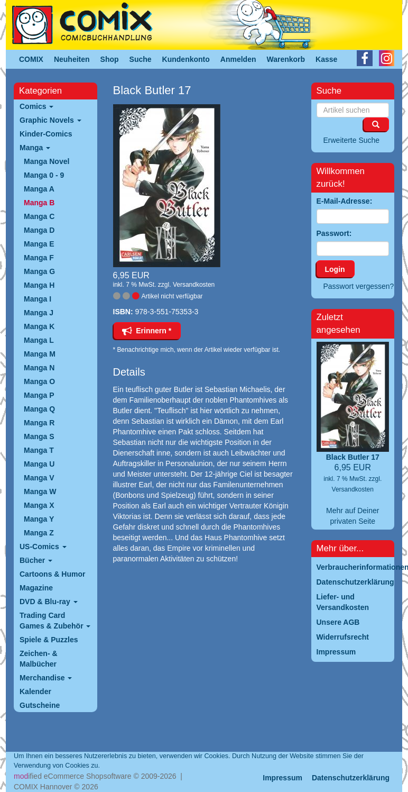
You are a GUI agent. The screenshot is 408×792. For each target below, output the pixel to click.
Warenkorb (286, 59)
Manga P (39, 395)
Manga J (38, 312)
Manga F (39, 257)
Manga (35, 147)
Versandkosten (194, 284)
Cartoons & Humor (52, 574)
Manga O (39, 381)
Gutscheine (40, 705)
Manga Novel (46, 161)
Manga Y (39, 519)
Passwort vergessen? (358, 286)
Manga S (39, 436)
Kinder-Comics (46, 134)
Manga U (39, 464)
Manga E (39, 244)
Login (335, 269)
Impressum (282, 777)
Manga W (40, 491)
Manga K (39, 326)
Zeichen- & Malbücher (39, 658)
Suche (140, 59)
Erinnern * (147, 330)
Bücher (36, 560)
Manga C (39, 216)
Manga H (39, 285)
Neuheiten (72, 59)
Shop (109, 59)
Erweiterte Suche (351, 140)
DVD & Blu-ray (49, 601)
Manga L (39, 340)
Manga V (39, 478)
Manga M (39, 354)
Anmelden (238, 59)
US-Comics (43, 546)
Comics (36, 106)
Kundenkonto (186, 59)
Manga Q (39, 409)
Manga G (39, 271)
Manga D (39, 230)
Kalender (35, 691)
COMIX (31, 59)
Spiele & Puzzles (49, 639)
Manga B (39, 202)
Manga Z (39, 533)
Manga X (39, 505)
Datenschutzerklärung (351, 777)
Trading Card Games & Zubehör (55, 620)
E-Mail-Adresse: (345, 201)
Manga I (37, 299)
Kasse (326, 59)
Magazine (36, 588)
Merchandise (46, 677)
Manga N (39, 367)
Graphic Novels (50, 120)
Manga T (39, 450)
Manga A (39, 189)
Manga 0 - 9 (44, 175)
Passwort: (334, 233)
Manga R (39, 422)
